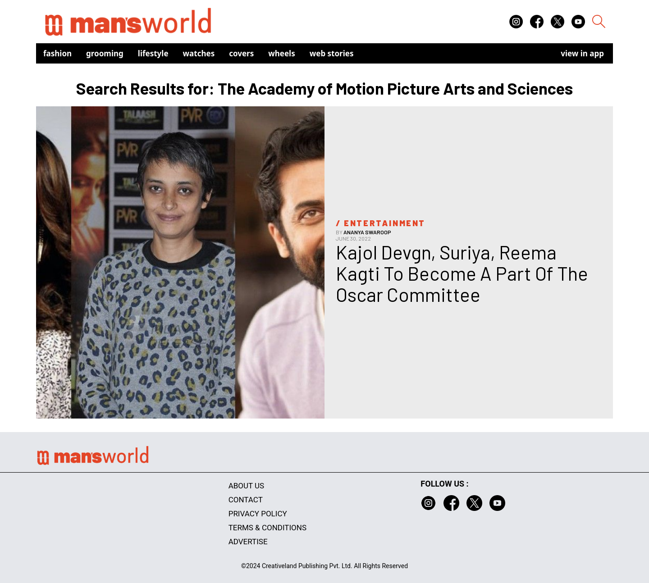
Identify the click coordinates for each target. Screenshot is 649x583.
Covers (241, 53)
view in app (582, 53)
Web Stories (332, 53)
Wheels (281, 53)
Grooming (104, 53)
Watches (199, 53)
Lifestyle (153, 53)
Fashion (57, 53)
